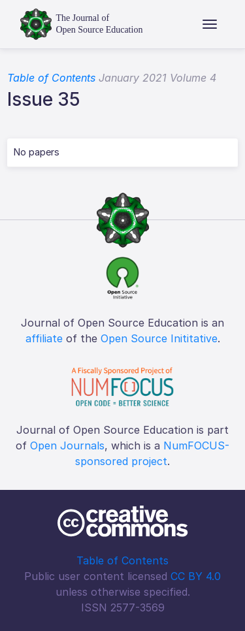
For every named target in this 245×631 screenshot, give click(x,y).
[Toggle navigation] (210, 24)
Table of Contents (51, 77)
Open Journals (67, 445)
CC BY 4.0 (196, 576)
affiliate (44, 338)
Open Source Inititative (159, 338)
